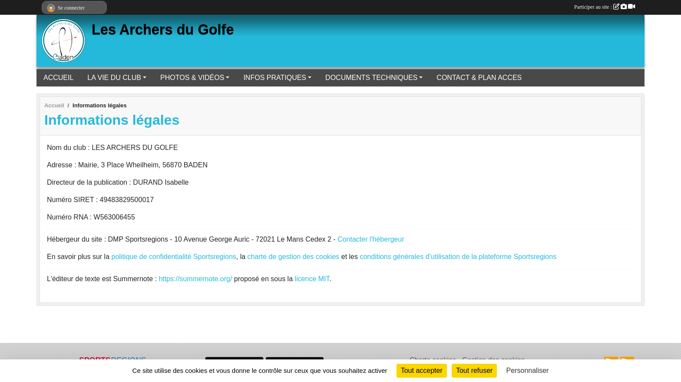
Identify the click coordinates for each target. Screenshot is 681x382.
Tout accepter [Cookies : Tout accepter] (422, 370)
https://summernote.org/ (195, 278)
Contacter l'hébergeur (370, 239)
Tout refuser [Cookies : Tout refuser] (474, 370)
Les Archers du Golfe (163, 29)
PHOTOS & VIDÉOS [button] (192, 77)
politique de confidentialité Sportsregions (174, 256)
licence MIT (311, 278)
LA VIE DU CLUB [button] (114, 77)
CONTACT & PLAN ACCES (479, 77)
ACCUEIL (58, 77)
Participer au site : (604, 7)
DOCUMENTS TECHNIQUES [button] (371, 77)
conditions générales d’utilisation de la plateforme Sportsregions (458, 256)
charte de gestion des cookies (294, 256)
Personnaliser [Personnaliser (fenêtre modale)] (527, 370)
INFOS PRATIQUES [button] (274, 77)
